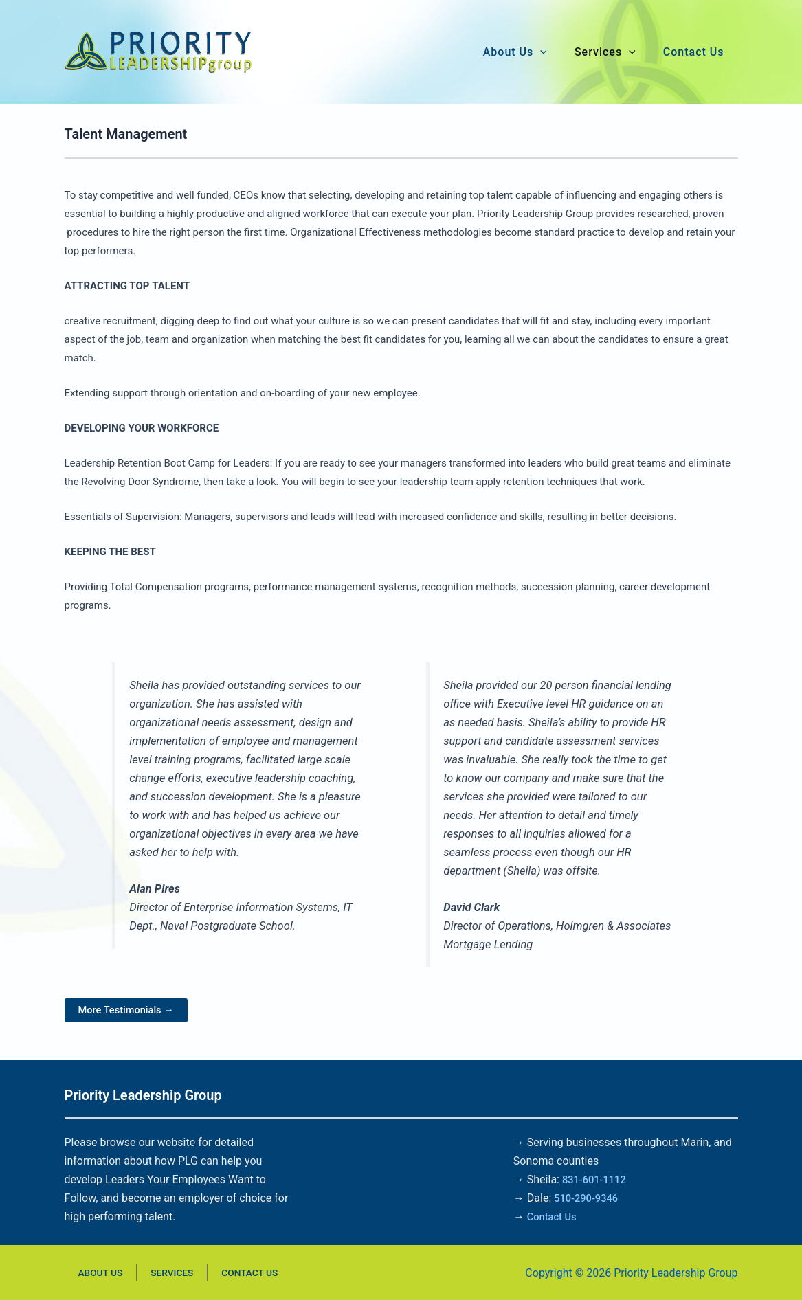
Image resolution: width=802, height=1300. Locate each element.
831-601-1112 (597, 1179)
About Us (89, 1272)
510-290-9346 (589, 1197)
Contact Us (554, 1216)
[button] (540, 52)
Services (147, 1272)
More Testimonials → (130, 1010)
